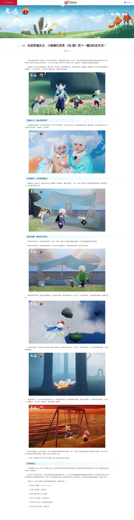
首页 (41, 11)
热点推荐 (127, 2)
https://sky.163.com (46, 485)
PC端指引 (51, 11)
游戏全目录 (8, 2)
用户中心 (112, 11)
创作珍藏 (88, 11)
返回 (23, 46)
